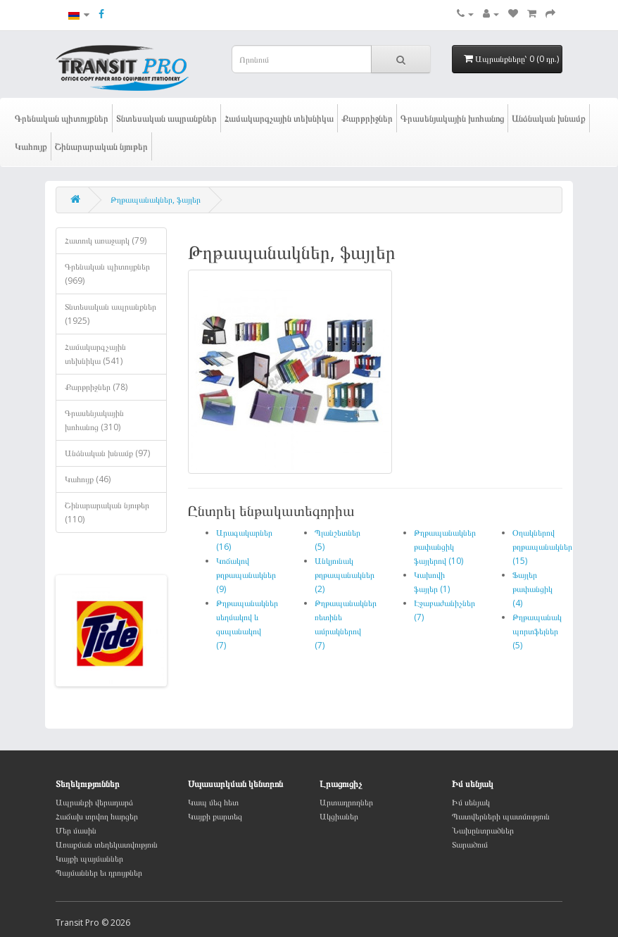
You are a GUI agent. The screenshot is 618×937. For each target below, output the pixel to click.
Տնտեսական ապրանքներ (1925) (110, 314)
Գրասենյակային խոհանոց (452, 118)
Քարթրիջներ (367, 118)
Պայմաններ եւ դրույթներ (99, 873)
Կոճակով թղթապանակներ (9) (246, 575)
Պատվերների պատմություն (501, 816)
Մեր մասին (76, 830)
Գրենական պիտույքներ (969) (107, 273)
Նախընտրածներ (483, 830)
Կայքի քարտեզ (215, 816)
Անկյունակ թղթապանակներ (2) (344, 575)
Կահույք (31, 146)
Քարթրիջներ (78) (96, 387)
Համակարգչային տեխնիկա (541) (95, 354)
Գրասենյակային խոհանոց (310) (94, 420)
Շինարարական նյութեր (101, 146)
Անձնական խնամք (549, 118)
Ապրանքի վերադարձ (94, 802)
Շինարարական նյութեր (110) (107, 512)
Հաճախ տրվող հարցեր (97, 816)
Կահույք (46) (88, 479)
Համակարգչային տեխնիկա (279, 118)
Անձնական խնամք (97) (107, 453)
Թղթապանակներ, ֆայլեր (156, 200)
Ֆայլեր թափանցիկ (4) (532, 589)
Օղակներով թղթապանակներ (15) (542, 547)
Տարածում (470, 844)
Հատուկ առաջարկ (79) (105, 240)
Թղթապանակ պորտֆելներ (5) (537, 631)
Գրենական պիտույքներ (61, 118)
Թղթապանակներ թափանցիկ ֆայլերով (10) (445, 547)
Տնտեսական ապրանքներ (166, 118)
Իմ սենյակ (471, 802)
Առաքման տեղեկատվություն (107, 844)
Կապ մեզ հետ (213, 802)
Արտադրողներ (346, 802)
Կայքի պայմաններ (89, 858)
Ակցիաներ (339, 816)
